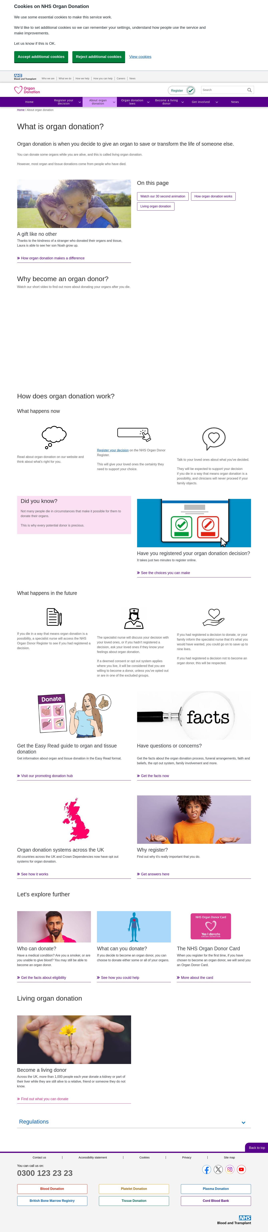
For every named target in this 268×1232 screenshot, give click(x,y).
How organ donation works (213, 196)
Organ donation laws (132, 102)
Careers (121, 78)
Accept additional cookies (41, 57)
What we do (65, 78)
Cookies (144, 1157)
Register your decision (63, 102)
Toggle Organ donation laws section (148, 102)
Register (177, 90)
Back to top (257, 1147)
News (132, 78)
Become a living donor (166, 102)
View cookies (140, 57)
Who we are (48, 78)
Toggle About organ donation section (114, 102)
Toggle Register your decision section (80, 102)
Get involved (201, 101)
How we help (82, 78)
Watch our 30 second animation (162, 196)
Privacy (186, 1157)
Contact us (39, 1157)
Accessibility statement (93, 1157)
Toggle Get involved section (217, 102)
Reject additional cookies (99, 57)
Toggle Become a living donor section (182, 102)
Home (29, 101)
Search (249, 90)
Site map (229, 1157)
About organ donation (98, 102)
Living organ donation (155, 206)
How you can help (103, 78)
